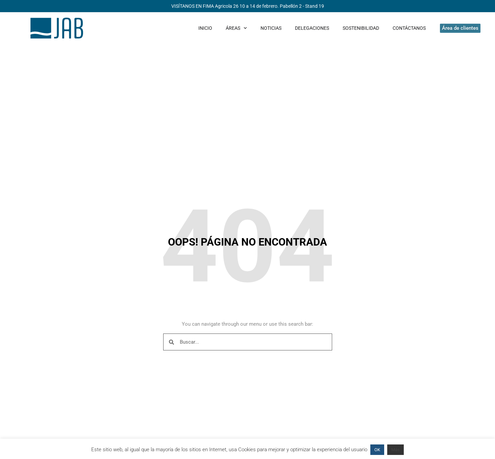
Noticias (271, 28)
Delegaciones (312, 28)
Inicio (205, 28)
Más (395, 449)
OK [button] (377, 449)
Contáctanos (409, 28)
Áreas (236, 28)
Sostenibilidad (361, 28)
